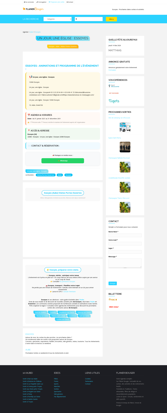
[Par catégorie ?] (58, 19)
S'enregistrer (42, 2)
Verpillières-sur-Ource (66, 312)
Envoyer (112, 283)
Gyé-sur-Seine (84, 316)
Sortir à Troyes (28, 402)
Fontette (53, 312)
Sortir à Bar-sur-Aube (30, 379)
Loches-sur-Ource (63, 319)
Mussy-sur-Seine (42, 316)
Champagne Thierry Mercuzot (119, 198)
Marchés (57, 386)
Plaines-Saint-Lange (58, 316)
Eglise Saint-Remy (115, 138)
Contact (70, 2)
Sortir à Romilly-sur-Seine (31, 397)
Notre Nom (113, 232)
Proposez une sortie (56, 2)
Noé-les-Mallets (40, 312)
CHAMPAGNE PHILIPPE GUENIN (119, 178)
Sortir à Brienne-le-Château (32, 381)
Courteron (72, 316)
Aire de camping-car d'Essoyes (119, 118)
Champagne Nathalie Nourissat (119, 158)
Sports (56, 384)
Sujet (111, 248)
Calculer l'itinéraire (69, 292)
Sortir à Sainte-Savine (30, 399)
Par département (60, 397)
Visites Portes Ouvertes (45, 175)
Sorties (56, 389)
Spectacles (57, 391)
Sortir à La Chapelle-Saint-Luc (33, 384)
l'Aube (81, 300)
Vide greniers (58, 394)
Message (113, 257)
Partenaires (89, 381)
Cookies (88, 379)
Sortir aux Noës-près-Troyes (32, 389)
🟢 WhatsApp (63, 161)
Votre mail (113, 240)
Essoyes (38, 32)
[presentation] (125, 275)
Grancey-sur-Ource (84, 312)
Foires (56, 381)
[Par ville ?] (89, 19)
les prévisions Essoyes (67, 281)
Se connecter (29, 2)
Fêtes (56, 379)
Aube (31, 32)
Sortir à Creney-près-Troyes (32, 386)
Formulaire (112, 70)
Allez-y (111, 19)
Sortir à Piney (27, 394)
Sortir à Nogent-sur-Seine (31, 391)
